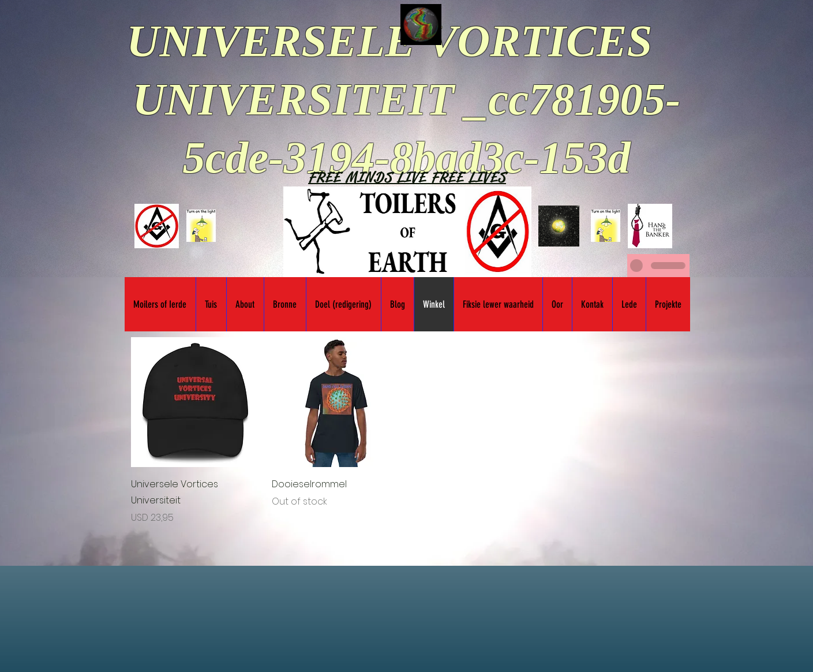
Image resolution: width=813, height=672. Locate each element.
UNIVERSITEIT (293, 99)
